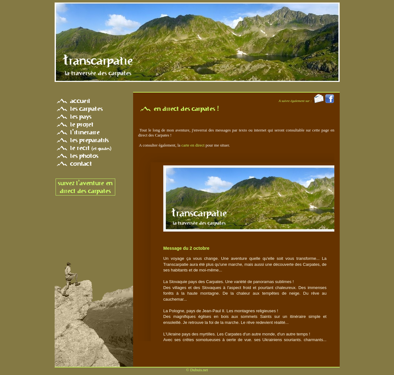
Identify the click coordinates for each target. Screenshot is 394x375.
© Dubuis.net (197, 369)
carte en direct (193, 145)
